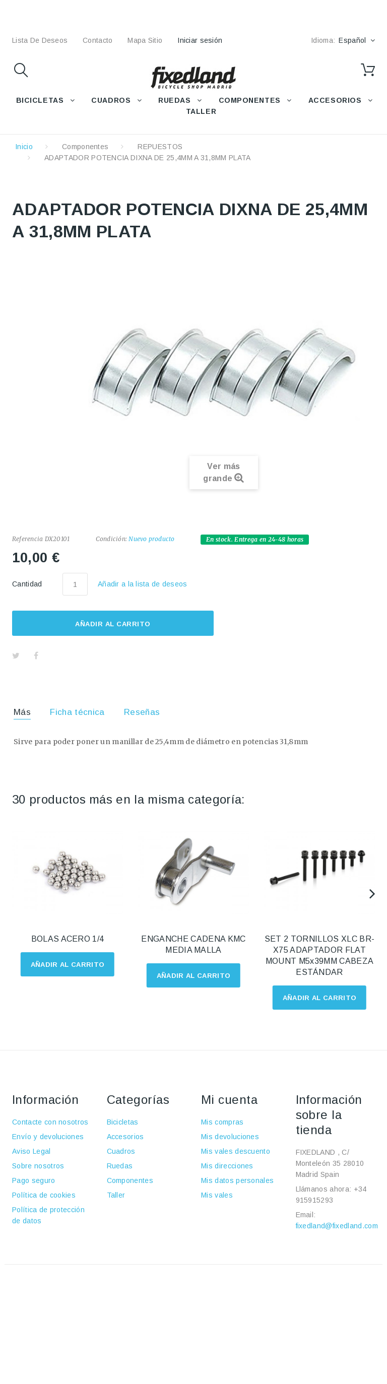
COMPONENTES (250, 100)
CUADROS (111, 100)
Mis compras (222, 1122)
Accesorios (125, 1137)
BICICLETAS (40, 100)
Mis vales (217, 1195)
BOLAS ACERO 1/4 (67, 939)
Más (22, 712)
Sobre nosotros (38, 1166)
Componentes (85, 147)
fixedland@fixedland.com (337, 1226)
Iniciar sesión (199, 40)
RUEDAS (174, 100)
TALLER (201, 111)
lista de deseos (40, 40)
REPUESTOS (160, 147)
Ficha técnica (77, 712)
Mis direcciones (227, 1166)
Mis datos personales (237, 1180)
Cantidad (27, 584)
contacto (97, 40)
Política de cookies (44, 1195)
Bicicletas (123, 1122)
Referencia (27, 539)
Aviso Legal (31, 1151)
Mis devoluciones (230, 1137)
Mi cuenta (229, 1099)
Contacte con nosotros (50, 1122)
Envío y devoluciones (48, 1137)
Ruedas (120, 1166)
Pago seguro (33, 1180)
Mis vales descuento (235, 1151)
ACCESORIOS (335, 100)
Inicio (24, 147)
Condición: (111, 539)
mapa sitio (144, 40)
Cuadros (121, 1151)
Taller (116, 1195)
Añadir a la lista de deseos (142, 584)
